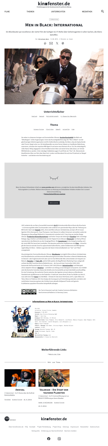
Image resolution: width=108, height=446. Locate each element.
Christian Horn (43, 39)
